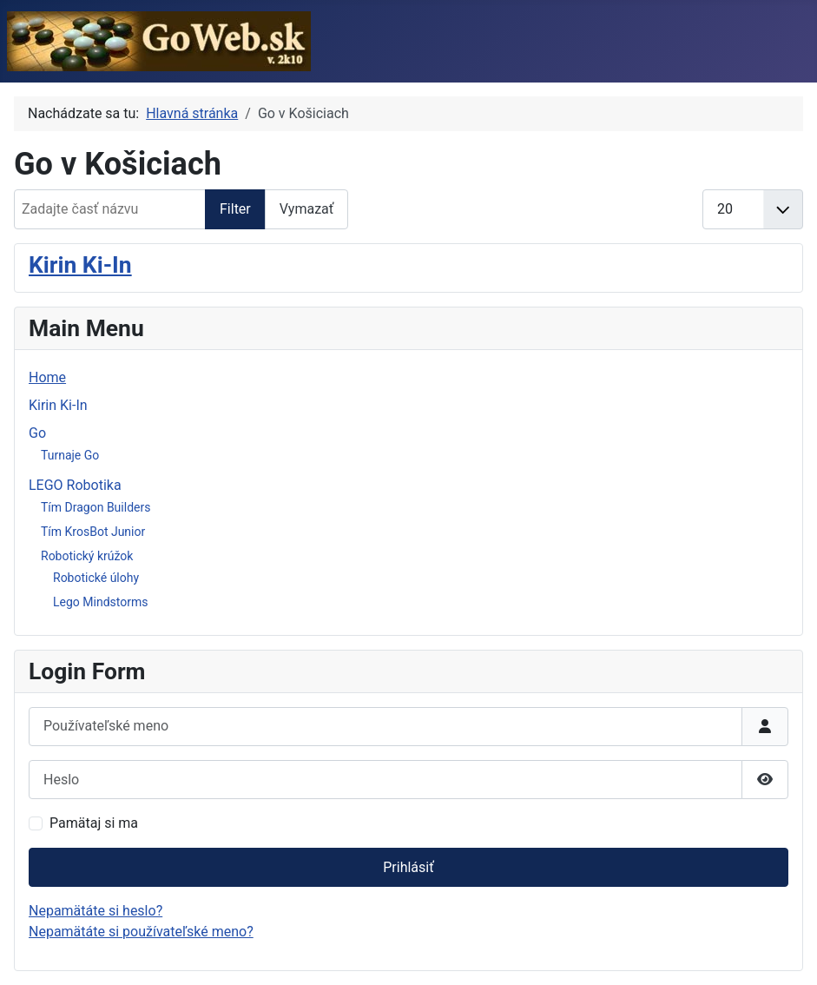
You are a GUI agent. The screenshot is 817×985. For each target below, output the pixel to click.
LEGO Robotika (75, 485)
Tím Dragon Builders (95, 507)
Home (47, 377)
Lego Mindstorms (100, 602)
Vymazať (307, 209)
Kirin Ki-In (80, 264)
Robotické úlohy (96, 578)
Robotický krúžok (87, 556)
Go (37, 433)
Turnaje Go (70, 455)
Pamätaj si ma (93, 823)
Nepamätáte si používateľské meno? (141, 931)
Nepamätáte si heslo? (95, 910)
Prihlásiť (408, 867)
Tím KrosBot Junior (93, 532)
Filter (235, 209)
